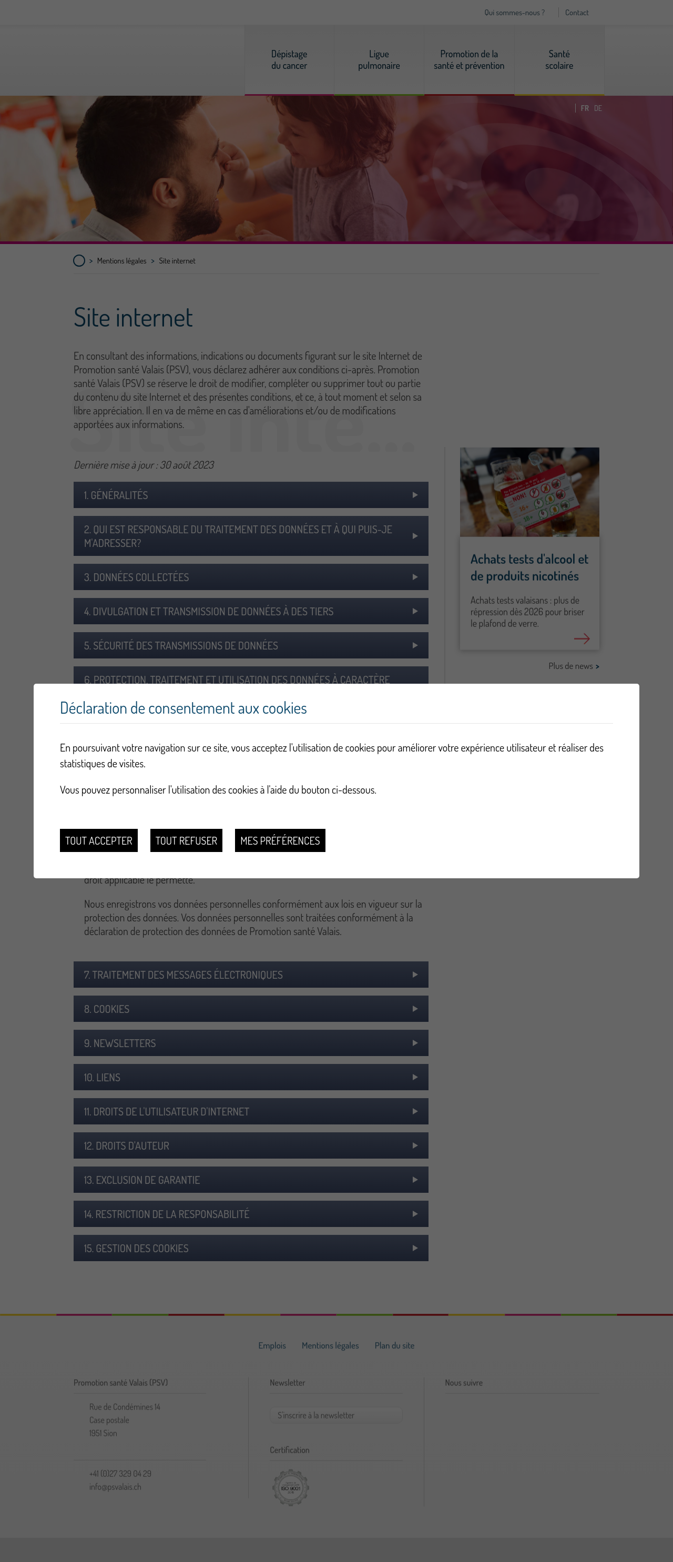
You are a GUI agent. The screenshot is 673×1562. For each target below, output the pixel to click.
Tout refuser (187, 840)
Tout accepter (98, 840)
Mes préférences (280, 840)
